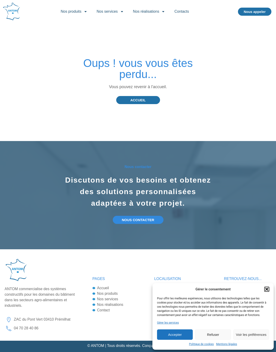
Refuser (213, 335)
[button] (266, 289)
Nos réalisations (149, 11)
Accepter (175, 335)
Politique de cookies (201, 344)
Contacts (181, 11)
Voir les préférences (251, 335)
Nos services (110, 11)
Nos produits (74, 11)
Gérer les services (168, 322)
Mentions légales (226, 344)
